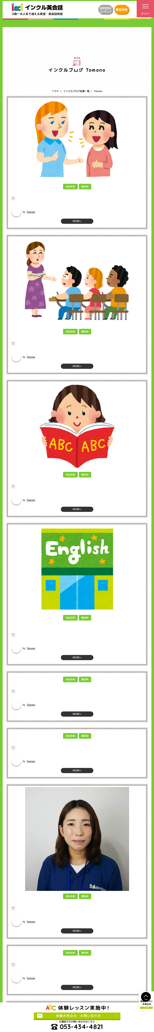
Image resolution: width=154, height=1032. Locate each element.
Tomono (31, 211)
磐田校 (84, 186)
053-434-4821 (77, 1026)
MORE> (77, 221)
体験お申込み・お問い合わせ (69, 1016)
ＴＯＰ (55, 91)
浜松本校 (70, 186)
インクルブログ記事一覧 (76, 91)
